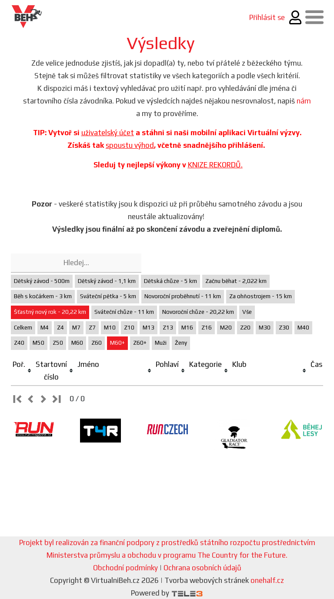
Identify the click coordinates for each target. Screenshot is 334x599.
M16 (187, 327)
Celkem (23, 327)
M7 (76, 327)
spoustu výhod (130, 145)
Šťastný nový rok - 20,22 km (50, 312)
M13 (148, 327)
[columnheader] (22, 371)
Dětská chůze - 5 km (170, 281)
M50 (38, 342)
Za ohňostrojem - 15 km (260, 296)
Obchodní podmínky (125, 567)
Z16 (206, 327)
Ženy (181, 342)
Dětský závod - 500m (42, 281)
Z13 (168, 327)
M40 (303, 327)
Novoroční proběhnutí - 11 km (182, 296)
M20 (226, 327)
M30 (265, 327)
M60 (77, 342)
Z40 (19, 342)
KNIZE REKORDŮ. (215, 164)
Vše (247, 312)
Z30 (284, 327)
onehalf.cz (267, 580)
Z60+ (140, 342)
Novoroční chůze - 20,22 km (198, 312)
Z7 (92, 327)
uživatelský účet (107, 132)
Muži (161, 342)
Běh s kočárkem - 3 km (43, 296)
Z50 (58, 342)
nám (304, 101)
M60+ (117, 342)
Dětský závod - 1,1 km (107, 281)
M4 (44, 327)
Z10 (129, 327)
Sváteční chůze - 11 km (124, 312)
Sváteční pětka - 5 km (108, 296)
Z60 (96, 342)
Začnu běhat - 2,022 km (236, 281)
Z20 (245, 327)
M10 (110, 327)
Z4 (60, 327)
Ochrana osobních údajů (202, 567)
